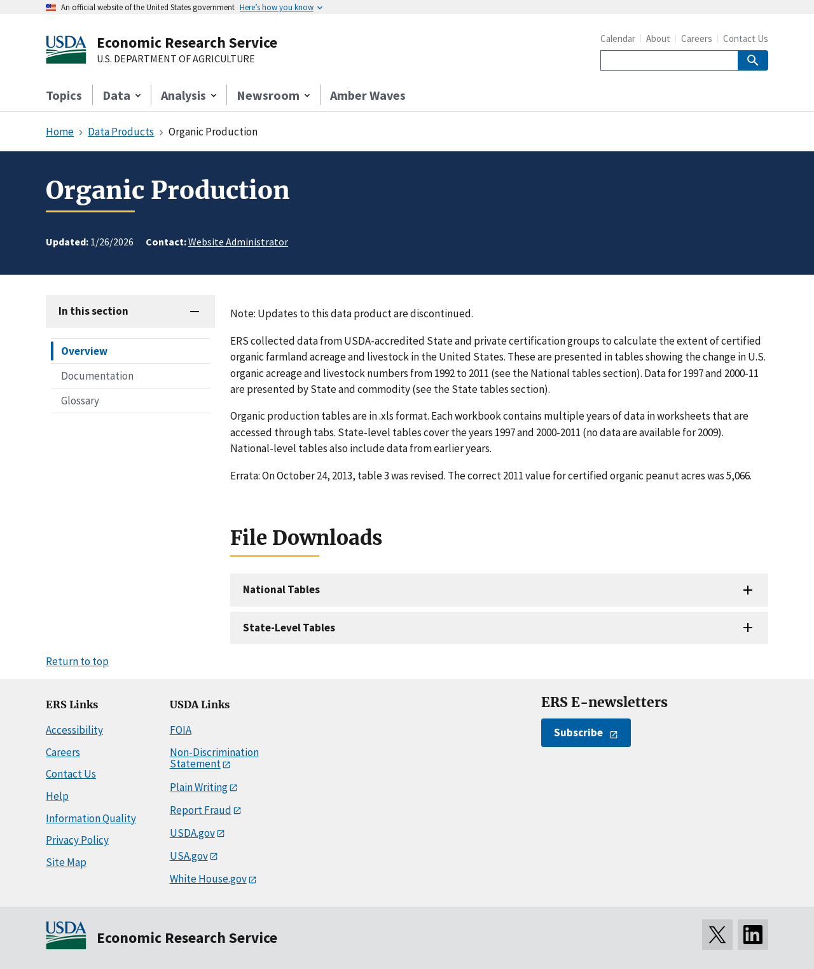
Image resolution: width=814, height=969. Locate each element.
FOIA (180, 730)
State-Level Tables (289, 628)
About (658, 38)
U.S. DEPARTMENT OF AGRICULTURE (176, 59)
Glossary (80, 401)
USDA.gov (192, 833)
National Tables (281, 589)
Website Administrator (238, 241)
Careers (696, 38)
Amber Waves (368, 95)
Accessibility (74, 730)
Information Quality (91, 818)
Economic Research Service (187, 42)
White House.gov (208, 879)
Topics (64, 95)
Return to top (77, 661)
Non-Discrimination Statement (214, 758)
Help (57, 796)
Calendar (617, 38)
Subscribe (578, 732)
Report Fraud (200, 810)
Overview (84, 351)
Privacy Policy (77, 840)
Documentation (97, 376)
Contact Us (745, 38)
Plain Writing (199, 787)
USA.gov (189, 856)
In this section (93, 311)
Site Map (66, 862)
